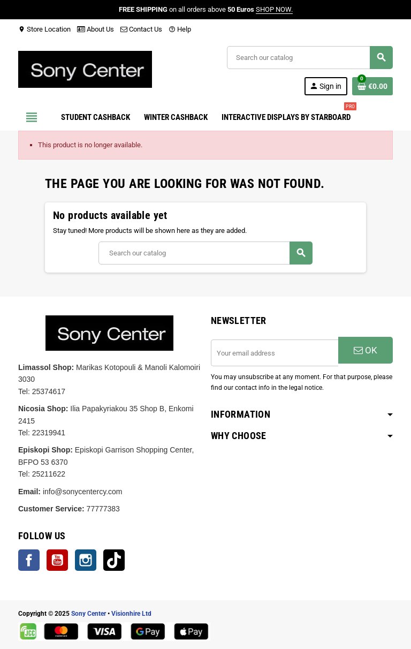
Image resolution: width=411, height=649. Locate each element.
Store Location (44, 29)
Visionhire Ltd (131, 613)
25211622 (48, 474)
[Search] (309, 57)
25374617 (48, 391)
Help (180, 29)
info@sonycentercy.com (83, 491)
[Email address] (274, 352)
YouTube (57, 560)
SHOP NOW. (274, 9)
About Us (95, 29)
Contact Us (141, 29)
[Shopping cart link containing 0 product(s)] (372, 86)
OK (365, 350)
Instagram (85, 560)
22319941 (48, 432)
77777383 (103, 508)
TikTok (114, 560)
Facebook (29, 560)
